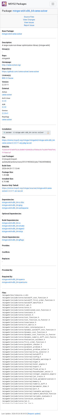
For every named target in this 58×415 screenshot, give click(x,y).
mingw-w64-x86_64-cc (11, 223)
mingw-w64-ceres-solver (12, 34)
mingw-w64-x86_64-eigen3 (13, 229)
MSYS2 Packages (14, 4)
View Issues (29, 22)
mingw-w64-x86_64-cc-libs (13, 202)
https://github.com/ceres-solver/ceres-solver (20, 71)
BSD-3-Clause (7, 78)
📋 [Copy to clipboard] (48, 133)
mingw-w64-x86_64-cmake (13, 226)
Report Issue (29, 25)
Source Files (29, 17)
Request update (34, 414)
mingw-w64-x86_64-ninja (12, 231)
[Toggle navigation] (53, 4)
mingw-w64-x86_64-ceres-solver (30, 10)
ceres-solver (7, 95)
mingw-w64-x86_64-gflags (13, 240)
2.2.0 (4, 101)
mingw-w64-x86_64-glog (12, 205)
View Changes (29, 20)
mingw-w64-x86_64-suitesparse (15, 208)
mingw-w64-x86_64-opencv (13, 279)
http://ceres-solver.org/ (11, 65)
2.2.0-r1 (5, 113)
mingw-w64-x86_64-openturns (14, 282)
